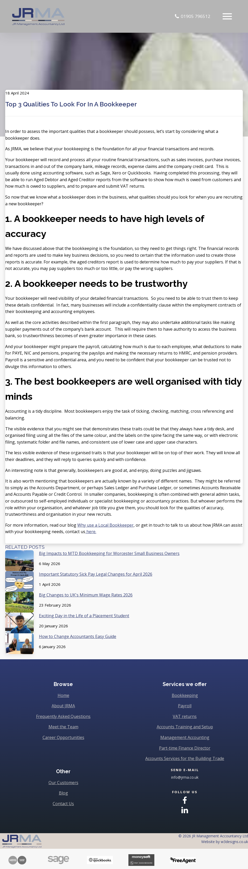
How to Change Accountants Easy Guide (77, 636)
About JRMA (63, 706)
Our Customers (63, 782)
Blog (63, 793)
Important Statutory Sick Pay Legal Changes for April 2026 (95, 574)
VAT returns (185, 716)
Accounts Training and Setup (185, 727)
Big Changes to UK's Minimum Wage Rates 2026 (86, 595)
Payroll (184, 706)
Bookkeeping (185, 695)
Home (63, 695)
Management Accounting (184, 737)
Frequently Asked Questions (63, 716)
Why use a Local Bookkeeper (105, 525)
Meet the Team (63, 727)
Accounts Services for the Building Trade (184, 758)
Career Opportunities (63, 737)
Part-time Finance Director (184, 748)
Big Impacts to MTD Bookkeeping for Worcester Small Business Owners (109, 553)
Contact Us (63, 803)
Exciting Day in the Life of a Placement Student (84, 616)
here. (90, 531)
